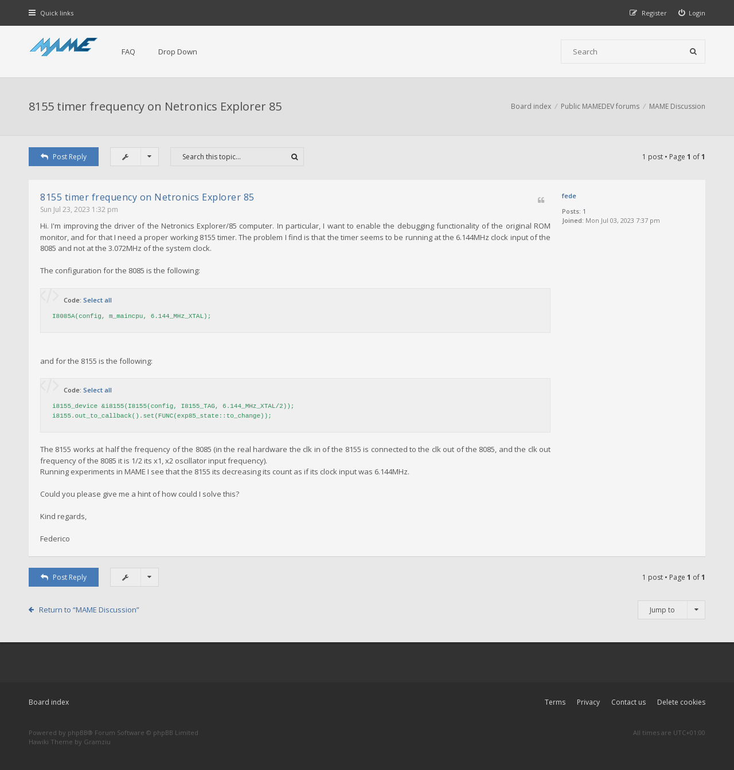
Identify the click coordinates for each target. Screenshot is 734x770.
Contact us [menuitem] (628, 702)
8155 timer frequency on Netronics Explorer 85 (155, 106)
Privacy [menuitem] (588, 702)
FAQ (128, 51)
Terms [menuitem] (555, 702)
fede (569, 195)
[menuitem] (692, 13)
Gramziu (97, 741)
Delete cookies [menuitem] (681, 702)
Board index (49, 702)
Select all (97, 300)
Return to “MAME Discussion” (89, 609)
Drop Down (177, 51)
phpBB (78, 732)
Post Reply (64, 157)
